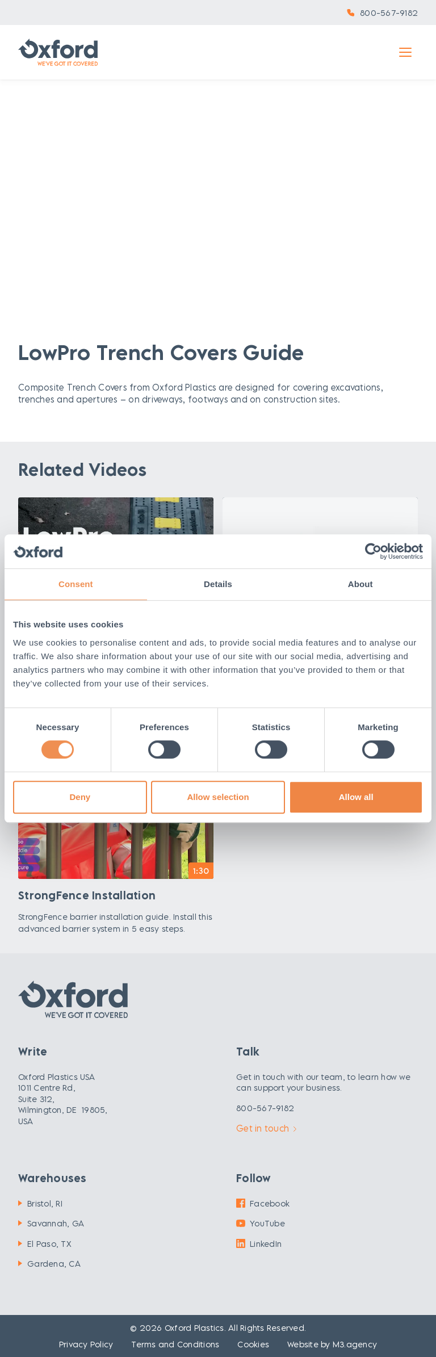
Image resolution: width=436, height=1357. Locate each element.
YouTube (260, 1223)
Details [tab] (218, 584)
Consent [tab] (75, 584)
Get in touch (266, 1128)
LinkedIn (259, 1244)
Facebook (263, 1203)
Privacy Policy (86, 1344)
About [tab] (360, 584)
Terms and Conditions (175, 1344)
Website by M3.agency (332, 1344)
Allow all (356, 797)
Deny (79, 797)
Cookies (253, 1344)
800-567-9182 (389, 13)
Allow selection (218, 797)
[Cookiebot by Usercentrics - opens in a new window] (373, 551)
